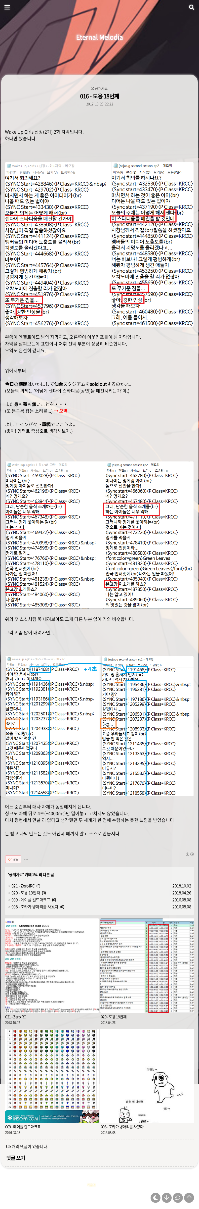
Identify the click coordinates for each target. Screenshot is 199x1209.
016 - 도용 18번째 (99, 96)
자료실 (91, 1185)
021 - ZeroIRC (23, 886)
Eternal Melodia (99, 37)
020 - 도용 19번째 (25, 893)
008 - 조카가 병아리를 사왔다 (34, 906)
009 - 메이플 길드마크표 (30, 900)
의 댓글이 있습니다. (30, 1146)
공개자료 (101, 88)
